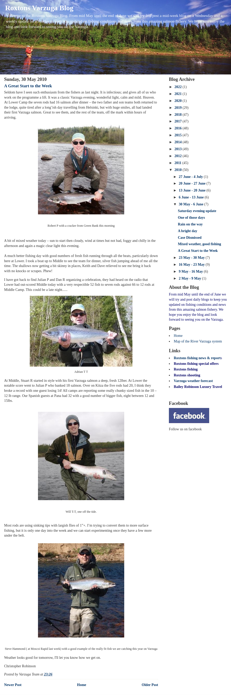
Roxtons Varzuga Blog (39, 8)
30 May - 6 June (191, 204)
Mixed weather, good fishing (199, 244)
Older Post (150, 685)
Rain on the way (190, 224)
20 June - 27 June (192, 183)
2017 (179, 121)
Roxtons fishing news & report (197, 358)
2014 (179, 142)
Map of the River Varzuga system (198, 341)
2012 (179, 156)
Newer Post (13, 685)
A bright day (187, 231)
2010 (179, 170)
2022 (179, 87)
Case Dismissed (189, 238)
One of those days (191, 218)
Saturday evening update (197, 211)
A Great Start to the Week (28, 85)
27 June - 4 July (191, 177)
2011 (178, 163)
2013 (179, 149)
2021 (179, 94)
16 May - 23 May (192, 264)
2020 (179, 101)
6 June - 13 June (192, 197)
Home (81, 685)
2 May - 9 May (190, 278)
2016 (179, 128)
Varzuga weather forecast (193, 381)
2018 (179, 115)
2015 (179, 135)
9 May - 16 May (191, 271)
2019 (179, 108)
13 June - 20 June (192, 190)
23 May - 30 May (192, 258)
